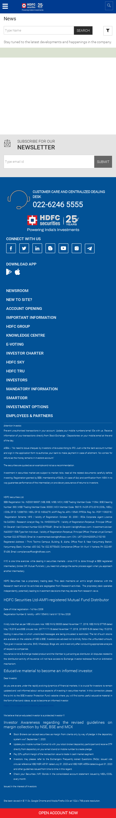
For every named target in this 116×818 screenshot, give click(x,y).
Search (83, 31)
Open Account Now (58, 813)
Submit (103, 162)
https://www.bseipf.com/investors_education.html (29, 705)
